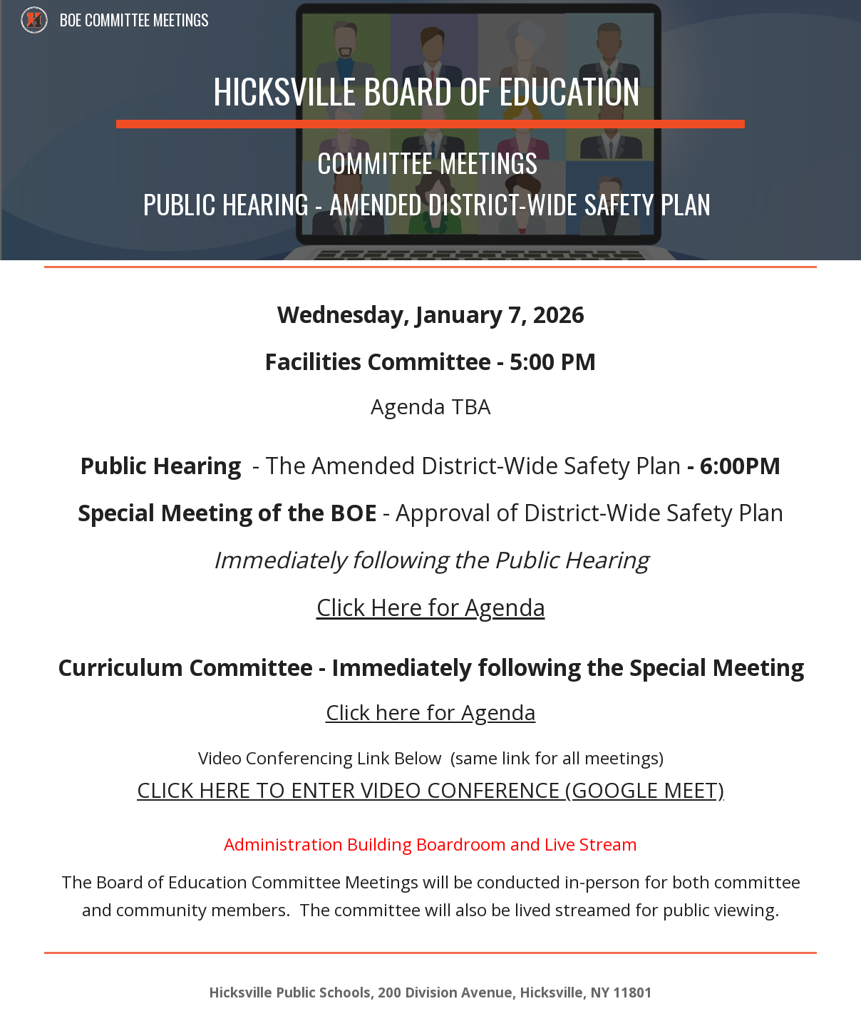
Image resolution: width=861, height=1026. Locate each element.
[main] (430, 130)
